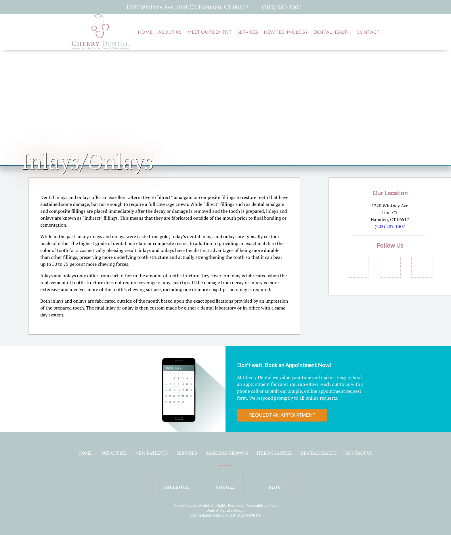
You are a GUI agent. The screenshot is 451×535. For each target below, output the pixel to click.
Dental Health (319, 453)
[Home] (100, 46)
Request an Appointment (282, 415)
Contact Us (358, 453)
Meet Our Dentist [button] (209, 32)
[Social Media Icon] (315, 7)
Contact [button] (368, 32)
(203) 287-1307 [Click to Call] (389, 226)
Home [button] (145, 32)
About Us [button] (169, 32)
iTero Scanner (274, 453)
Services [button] (248, 32)
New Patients (151, 453)
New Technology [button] (286, 32)
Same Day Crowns (227, 453)
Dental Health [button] (332, 32)
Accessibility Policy (261, 505)
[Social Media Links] (357, 267)
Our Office (113, 453)
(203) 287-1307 (281, 7)
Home (85, 453)
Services (186, 453)
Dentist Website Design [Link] (226, 510)
